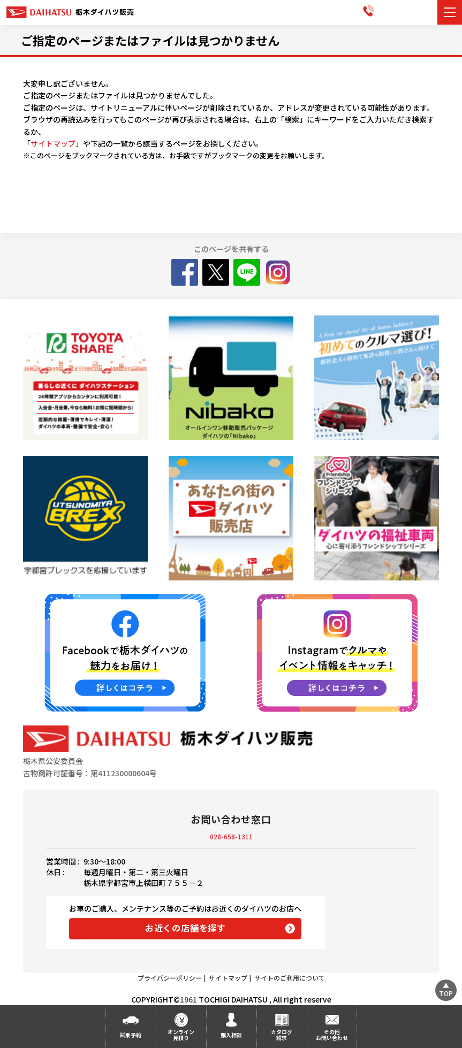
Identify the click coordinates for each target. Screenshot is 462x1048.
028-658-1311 (231, 836)
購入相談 (231, 1035)
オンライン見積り (181, 1035)
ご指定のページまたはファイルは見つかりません (150, 40)
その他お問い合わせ (332, 1035)
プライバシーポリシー (170, 977)
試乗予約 (130, 1035)
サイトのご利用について (289, 977)
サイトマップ (53, 143)
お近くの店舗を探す (185, 927)
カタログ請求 (281, 1035)
